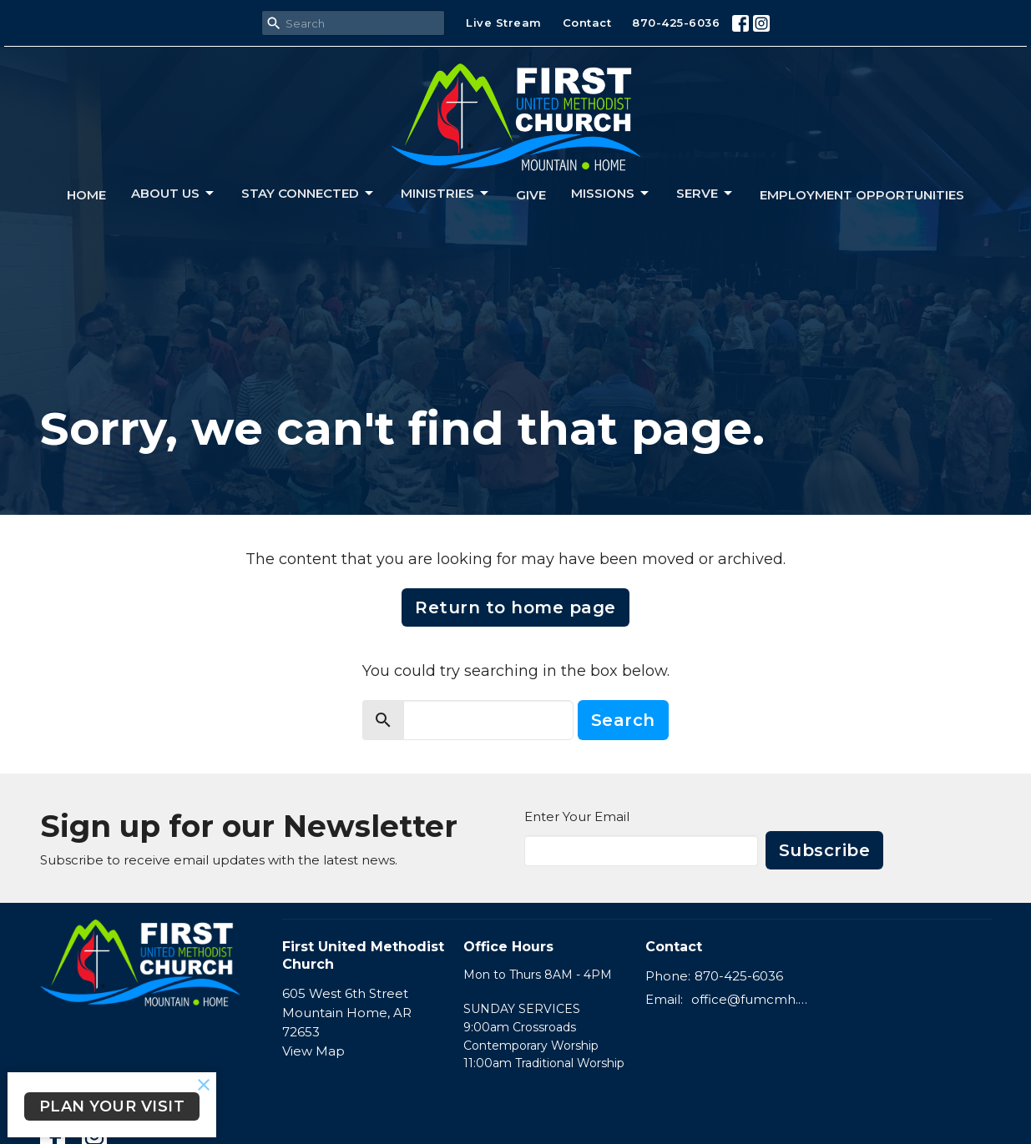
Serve (705, 193)
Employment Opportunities (862, 195)
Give (531, 195)
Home (86, 195)
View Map (313, 1051)
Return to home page (515, 607)
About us (173, 193)
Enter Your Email (576, 816)
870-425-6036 (676, 22)
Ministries (446, 193)
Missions (611, 193)
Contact (587, 22)
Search (623, 720)
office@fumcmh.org (751, 999)
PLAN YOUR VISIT (112, 1106)
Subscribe (825, 850)
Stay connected (308, 193)
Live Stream (504, 22)
